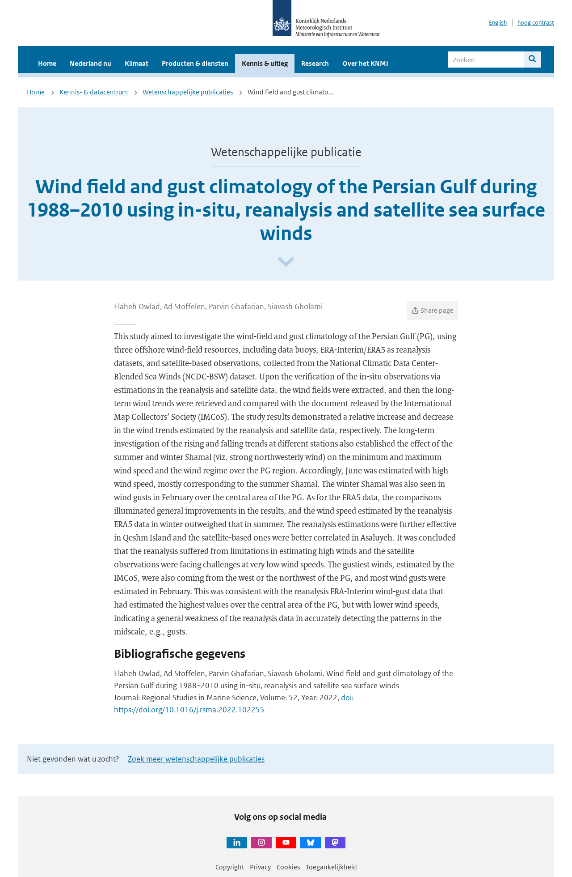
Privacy (260, 867)
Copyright (229, 867)
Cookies (288, 867)
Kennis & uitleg (265, 63)
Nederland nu (90, 63)
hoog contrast (535, 22)
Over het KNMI (365, 63)
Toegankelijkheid (331, 867)
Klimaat (136, 63)
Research (315, 63)
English (498, 22)
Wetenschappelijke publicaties (188, 92)
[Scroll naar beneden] (286, 262)
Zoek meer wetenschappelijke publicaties (196, 759)
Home (47, 63)
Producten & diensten (195, 63)
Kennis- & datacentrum (93, 92)
